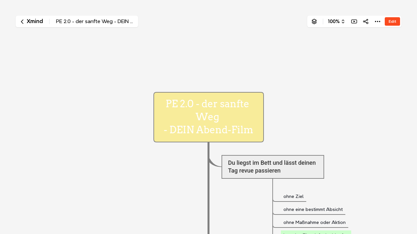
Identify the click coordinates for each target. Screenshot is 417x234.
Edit (392, 21)
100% (334, 21)
